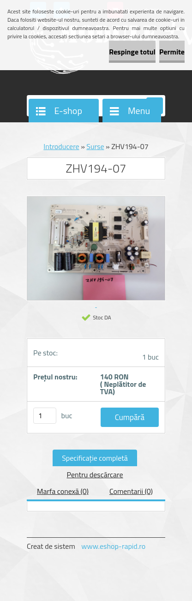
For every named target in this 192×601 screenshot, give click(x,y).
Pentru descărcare (94, 474)
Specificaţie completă (95, 457)
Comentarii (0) (131, 491)
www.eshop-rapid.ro (113, 546)
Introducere (61, 146)
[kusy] (44, 416)
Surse (95, 146)
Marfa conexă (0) (63, 491)
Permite (172, 51)
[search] (154, 106)
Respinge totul (132, 51)
